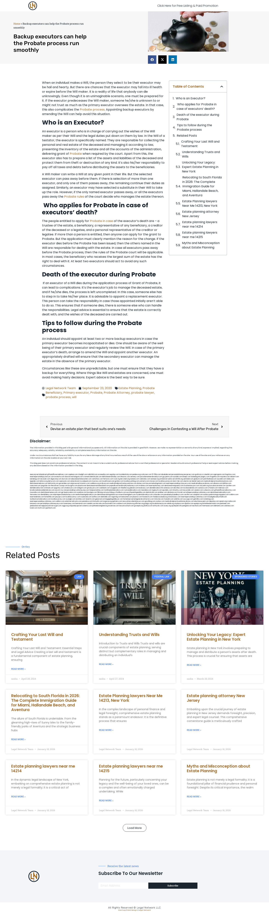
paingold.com (187, 506)
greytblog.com (150, 501)
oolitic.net (171, 479)
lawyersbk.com (188, 490)
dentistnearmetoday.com (111, 477)
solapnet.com (198, 495)
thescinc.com (125, 477)
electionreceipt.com (201, 501)
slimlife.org (179, 479)
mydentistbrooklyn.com (144, 495)
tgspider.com (34, 481)
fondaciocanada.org (160, 497)
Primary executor (76, 392)
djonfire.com (189, 504)
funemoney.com (69, 504)
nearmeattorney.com (156, 486)
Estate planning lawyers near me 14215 (199, 234)
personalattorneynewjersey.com (183, 474)
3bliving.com (101, 492)
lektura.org (44, 481)
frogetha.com (215, 477)
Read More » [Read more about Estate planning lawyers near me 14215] (106, 800)
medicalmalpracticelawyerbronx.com (123, 483)
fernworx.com (108, 479)
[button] (152, 59)
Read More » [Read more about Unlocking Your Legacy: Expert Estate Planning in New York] (194, 665)
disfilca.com (148, 506)
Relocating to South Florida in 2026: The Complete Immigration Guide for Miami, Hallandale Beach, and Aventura (202, 186)
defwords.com (53, 483)
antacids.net (74, 481)
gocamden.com (64, 483)
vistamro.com (87, 506)
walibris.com (233, 495)
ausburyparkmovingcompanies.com (216, 495)
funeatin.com (169, 499)
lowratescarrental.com (217, 486)
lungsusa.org (107, 501)
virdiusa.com (104, 483)
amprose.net (74, 483)
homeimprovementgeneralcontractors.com (138, 499)
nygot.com (57, 506)
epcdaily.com (167, 490)
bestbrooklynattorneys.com (128, 486)
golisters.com (117, 501)
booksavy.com (144, 488)
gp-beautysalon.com (68, 492)
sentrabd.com (188, 479)
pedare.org (136, 474)
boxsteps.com (92, 492)
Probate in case (101, 221)
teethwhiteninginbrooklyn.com (86, 495)
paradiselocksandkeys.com (173, 495)
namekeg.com (35, 479)
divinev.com (141, 483)
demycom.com (53, 481)
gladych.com (198, 479)
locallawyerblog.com (131, 481)
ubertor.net (187, 481)
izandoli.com (91, 504)
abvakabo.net (166, 474)
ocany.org (167, 506)
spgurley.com (59, 488)
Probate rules (74, 196)
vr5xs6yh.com (213, 488)
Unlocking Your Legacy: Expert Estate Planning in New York (200, 167)
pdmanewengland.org (100, 506)
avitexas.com (168, 488)
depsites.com (214, 501)
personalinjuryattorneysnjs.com (78, 490)
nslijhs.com (230, 479)
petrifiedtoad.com (210, 479)
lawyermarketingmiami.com (156, 483)
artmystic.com (158, 506)
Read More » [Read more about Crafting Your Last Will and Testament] (18, 669)
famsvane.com (35, 495)
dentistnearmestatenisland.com (98, 486)
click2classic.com (174, 497)
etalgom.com (82, 488)
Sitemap (122, 910)
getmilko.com (198, 499)
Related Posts (187, 135)
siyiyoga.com (188, 499)
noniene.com (134, 479)
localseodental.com (190, 488)
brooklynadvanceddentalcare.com (42, 490)
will (74, 397)
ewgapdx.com (115, 488)
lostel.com (33, 508)
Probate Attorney (117, 392)
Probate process (92, 109)
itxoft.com (41, 508)
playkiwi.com (137, 497)
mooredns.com (35, 492)
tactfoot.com (197, 506)
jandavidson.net (35, 506)
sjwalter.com (230, 486)
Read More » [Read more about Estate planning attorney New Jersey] (194, 730)
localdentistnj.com (125, 474)
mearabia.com (146, 490)
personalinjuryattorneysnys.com (51, 504)
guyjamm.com (168, 477)
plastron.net (82, 486)
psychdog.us (111, 492)
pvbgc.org (148, 504)
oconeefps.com (103, 474)
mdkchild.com (93, 474)
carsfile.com (188, 495)
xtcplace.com (179, 504)
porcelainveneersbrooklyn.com (151, 477)
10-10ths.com (156, 474)
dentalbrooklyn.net (36, 488)
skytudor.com (45, 479)
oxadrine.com (81, 492)
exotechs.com (59, 477)
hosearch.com (148, 497)
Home (16, 23)
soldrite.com (178, 499)
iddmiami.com (219, 506)
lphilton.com (227, 483)
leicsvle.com (100, 504)
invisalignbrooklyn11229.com (217, 497)
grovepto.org (138, 506)
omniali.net (163, 479)
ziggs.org (65, 506)
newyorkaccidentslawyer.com (133, 501)
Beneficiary (54, 392)
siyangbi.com (70, 499)
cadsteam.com (104, 488)
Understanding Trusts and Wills (201, 154)
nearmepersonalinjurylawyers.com (178, 483)
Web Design (132, 910)
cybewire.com (208, 490)
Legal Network (145, 910)
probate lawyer (142, 392)
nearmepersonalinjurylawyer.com (42, 477)
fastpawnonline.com (96, 490)
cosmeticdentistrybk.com (92, 477)
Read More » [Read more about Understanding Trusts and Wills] (106, 664)
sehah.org (170, 504)
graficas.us (199, 474)
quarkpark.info (176, 506)
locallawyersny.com (58, 499)
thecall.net (54, 486)
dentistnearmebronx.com (39, 483)
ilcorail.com (181, 492)
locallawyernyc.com (73, 497)
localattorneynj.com (159, 504)
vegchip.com (114, 474)
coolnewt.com (121, 504)
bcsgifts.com (73, 486)
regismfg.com (116, 497)
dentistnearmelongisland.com (107, 495)
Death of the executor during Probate (198, 117)
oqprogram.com (219, 474)
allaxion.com (217, 483)
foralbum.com (121, 492)
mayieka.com (225, 477)
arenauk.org (155, 479)
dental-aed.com (197, 481)
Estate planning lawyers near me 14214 (199, 224)
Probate (76, 154)
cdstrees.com (229, 506)
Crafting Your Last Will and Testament (200, 143)
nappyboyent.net (47, 506)
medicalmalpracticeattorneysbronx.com (179, 501)
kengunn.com (78, 477)
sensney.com (135, 477)
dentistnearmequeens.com (173, 486)
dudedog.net (195, 477)
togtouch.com (157, 490)
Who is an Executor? (191, 98)
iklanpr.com (187, 477)
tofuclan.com (159, 499)
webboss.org (95, 483)
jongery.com (205, 477)
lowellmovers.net (108, 481)
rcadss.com (231, 501)
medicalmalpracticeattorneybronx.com (218, 481)
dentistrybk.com (151, 492)
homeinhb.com (49, 497)
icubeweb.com (86, 497)
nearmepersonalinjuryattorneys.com (194, 497)
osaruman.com (35, 486)
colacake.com (158, 495)
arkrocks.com (77, 501)
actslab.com (177, 477)
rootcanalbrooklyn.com (132, 490)
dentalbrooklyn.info (156, 488)
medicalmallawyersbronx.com (202, 483)
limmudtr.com (98, 501)
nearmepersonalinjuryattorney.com (42, 501)
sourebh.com (221, 479)
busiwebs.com (110, 504)
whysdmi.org (204, 486)
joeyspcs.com (60, 497)
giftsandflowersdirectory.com (225, 490)
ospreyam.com (64, 481)
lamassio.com (35, 504)
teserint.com (90, 499)
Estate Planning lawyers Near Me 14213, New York (199, 203)
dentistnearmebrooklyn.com (220, 492)
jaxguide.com (46, 486)
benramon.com (80, 504)
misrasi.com (154, 481)
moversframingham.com (127, 495)
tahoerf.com (234, 477)
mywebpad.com (85, 481)
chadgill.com (82, 474)
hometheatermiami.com (210, 504)
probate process (58, 397)
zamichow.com (97, 479)
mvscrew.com (97, 481)
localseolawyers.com (191, 486)
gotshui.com (119, 481)
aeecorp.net (34, 474)
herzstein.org (125, 479)
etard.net (68, 501)
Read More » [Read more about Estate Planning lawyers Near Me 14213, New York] (106, 730)
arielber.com (162, 492)
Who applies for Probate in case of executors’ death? (197, 106)
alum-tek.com (178, 481)
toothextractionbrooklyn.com (40, 499)
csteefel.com (208, 474)
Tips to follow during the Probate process (194, 127)
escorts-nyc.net (60, 490)
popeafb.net (113, 486)
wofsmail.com (49, 488)
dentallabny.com (47, 495)
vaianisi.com (198, 490)
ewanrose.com (113, 506)
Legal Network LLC (149, 907)
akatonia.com (172, 492)
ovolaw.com (160, 501)
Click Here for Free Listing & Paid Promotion (187, 6)
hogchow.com (230, 474)
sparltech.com (50, 508)
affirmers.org (139, 504)
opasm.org (223, 501)
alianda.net (43, 474)
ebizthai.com (178, 488)
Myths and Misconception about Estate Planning (201, 245)
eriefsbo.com (80, 499)
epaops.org (198, 504)
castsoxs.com (203, 488)
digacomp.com (56, 479)
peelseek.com (225, 504)
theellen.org (125, 488)
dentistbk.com (106, 497)
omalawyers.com (70, 488)
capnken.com (73, 474)
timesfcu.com (178, 490)
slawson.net (69, 477)
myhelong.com (208, 499)
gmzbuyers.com (93, 488)
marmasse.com (207, 506)
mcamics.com (85, 483)
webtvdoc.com (145, 479)
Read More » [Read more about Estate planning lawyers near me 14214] (18, 796)
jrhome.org (130, 504)
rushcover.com (146, 474)
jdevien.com (134, 488)
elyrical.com (66, 479)
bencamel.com (127, 497)
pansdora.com (87, 501)
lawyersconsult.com (126, 506)
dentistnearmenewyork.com (51, 492)
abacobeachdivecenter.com (81, 479)
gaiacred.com (100, 499)
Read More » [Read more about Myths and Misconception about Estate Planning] (194, 796)
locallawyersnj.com (166, 481)
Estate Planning (129, 388)
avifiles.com (96, 497)
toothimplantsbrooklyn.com (114, 490)
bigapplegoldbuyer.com (114, 499)
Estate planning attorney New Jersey (200, 214)
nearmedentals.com (37, 497)
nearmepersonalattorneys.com (64, 495)
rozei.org (117, 479)
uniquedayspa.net (75, 506)
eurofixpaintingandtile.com (136, 492)
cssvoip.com (63, 486)
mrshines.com (144, 486)
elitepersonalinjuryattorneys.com (198, 492)
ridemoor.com (223, 488)
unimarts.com (144, 481)
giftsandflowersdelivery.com (57, 474)
